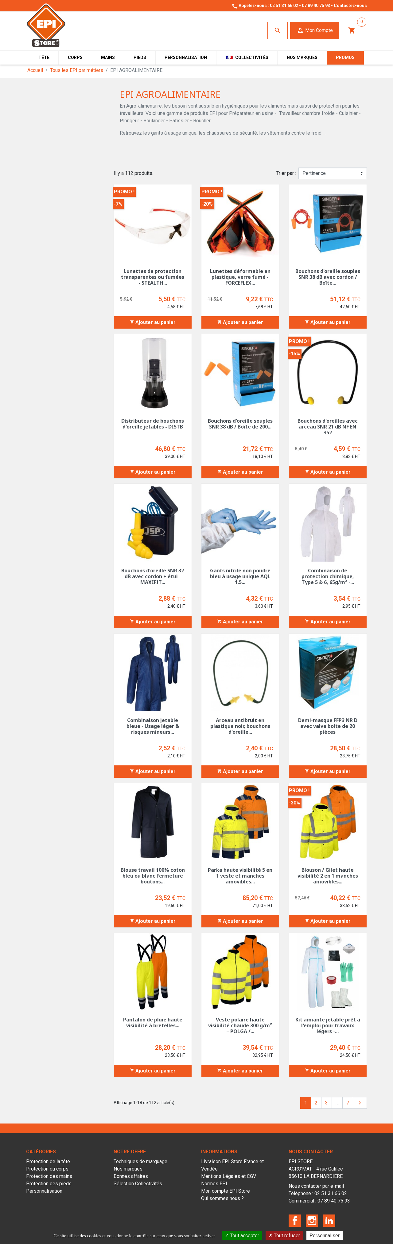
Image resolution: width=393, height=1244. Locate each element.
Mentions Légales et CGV (228, 1176)
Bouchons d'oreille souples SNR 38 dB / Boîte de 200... (240, 423)
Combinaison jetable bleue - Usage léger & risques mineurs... (152, 726)
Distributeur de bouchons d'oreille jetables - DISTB (152, 423)
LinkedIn (329, 1220)
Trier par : (286, 173)
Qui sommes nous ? (222, 1198)
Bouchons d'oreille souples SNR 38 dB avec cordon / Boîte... (327, 277)
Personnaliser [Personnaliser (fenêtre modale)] (324, 1235)
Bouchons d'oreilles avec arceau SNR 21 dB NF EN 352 (328, 426)
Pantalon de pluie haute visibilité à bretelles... (152, 1022)
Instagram (312, 1220)
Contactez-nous (350, 5)
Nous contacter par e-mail (316, 1186)
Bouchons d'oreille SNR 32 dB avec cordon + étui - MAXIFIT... (152, 576)
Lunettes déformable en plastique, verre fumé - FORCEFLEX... (240, 277)
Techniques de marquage (140, 1161)
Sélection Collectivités (138, 1184)
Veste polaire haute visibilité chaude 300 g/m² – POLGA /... (240, 1025)
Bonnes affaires (131, 1176)
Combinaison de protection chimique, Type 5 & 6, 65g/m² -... (328, 576)
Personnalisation (44, 1191)
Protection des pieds (49, 1184)
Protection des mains (49, 1176)
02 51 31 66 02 (284, 5)
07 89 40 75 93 (316, 5)
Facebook (295, 1220)
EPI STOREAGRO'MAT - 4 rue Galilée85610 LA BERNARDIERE (316, 1169)
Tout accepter (242, 1235)
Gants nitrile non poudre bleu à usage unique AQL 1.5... (240, 576)
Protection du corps (47, 1169)
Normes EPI (214, 1184)
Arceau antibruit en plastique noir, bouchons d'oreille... (240, 726)
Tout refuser (284, 1235)
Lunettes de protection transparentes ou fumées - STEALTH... (152, 277)
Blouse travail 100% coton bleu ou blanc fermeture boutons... (153, 876)
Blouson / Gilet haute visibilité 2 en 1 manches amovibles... (328, 876)
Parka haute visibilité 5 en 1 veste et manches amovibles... (240, 876)
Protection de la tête (48, 1161)
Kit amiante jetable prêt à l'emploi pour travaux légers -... (327, 1025)
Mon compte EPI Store (225, 1191)
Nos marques (128, 1169)
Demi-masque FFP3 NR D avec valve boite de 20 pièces (327, 726)
